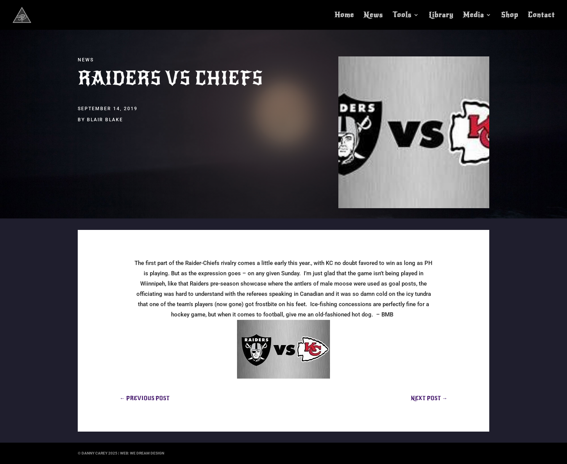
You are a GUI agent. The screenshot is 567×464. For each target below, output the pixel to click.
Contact (541, 15)
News (373, 15)
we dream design (147, 453)
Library (441, 15)
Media (473, 15)
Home (344, 15)
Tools (402, 15)
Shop (509, 15)
